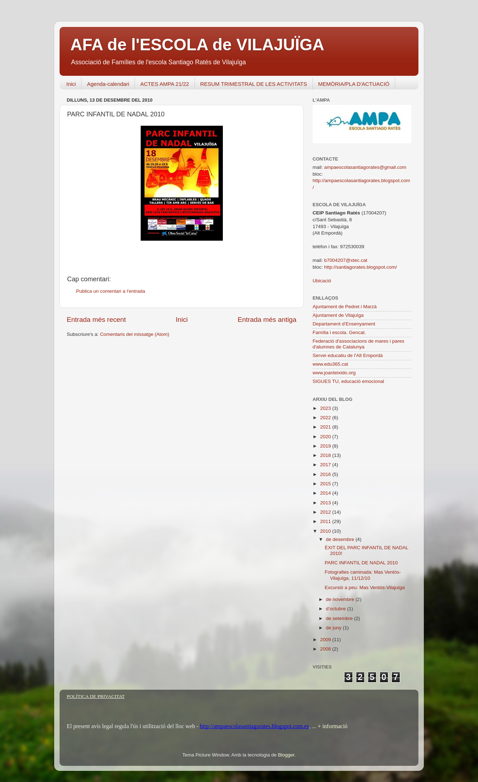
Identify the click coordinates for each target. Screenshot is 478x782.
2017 (326, 464)
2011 (326, 521)
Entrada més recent (96, 319)
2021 (326, 427)
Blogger (286, 755)
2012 (326, 512)
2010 (326, 531)
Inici (71, 84)
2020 (326, 436)
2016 (326, 474)
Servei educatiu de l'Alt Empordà (348, 355)
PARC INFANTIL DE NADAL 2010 (361, 562)
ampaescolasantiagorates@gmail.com (365, 167)
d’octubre (336, 608)
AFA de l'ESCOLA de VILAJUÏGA (197, 44)
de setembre (340, 618)
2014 (326, 493)
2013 (326, 502)
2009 (326, 639)
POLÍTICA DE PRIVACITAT (96, 696)
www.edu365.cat (330, 364)
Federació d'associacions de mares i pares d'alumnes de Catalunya (358, 344)
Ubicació (322, 280)
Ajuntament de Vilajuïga (338, 315)
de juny (334, 627)
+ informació (331, 726)
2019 (326, 446)
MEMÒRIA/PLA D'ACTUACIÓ (354, 84)
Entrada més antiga (267, 319)
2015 (326, 483)
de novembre (341, 599)
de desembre (341, 539)
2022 (326, 417)
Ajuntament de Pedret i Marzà (345, 306)
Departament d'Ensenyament (344, 324)
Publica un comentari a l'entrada (110, 291)
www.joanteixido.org (334, 372)
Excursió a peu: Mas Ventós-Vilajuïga (365, 587)
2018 (326, 455)
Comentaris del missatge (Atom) (134, 334)
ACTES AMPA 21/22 (164, 84)
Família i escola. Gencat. (339, 332)
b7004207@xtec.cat (345, 260)
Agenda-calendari (108, 84)
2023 (326, 408)
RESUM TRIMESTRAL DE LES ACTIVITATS (253, 84)
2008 (326, 649)
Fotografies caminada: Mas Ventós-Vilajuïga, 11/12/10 (363, 574)
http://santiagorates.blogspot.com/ (360, 267)
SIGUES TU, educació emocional (348, 381)
